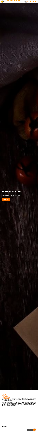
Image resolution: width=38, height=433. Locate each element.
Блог (17, 2)
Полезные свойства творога (5, 396)
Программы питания (13, 0)
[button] (34, 1)
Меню (8, 0)
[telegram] (30, 1)
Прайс (12, 2)
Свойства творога (4, 394)
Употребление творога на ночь (5, 395)
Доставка (19, 0)
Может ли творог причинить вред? (6, 397)
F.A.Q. (15, 2)
